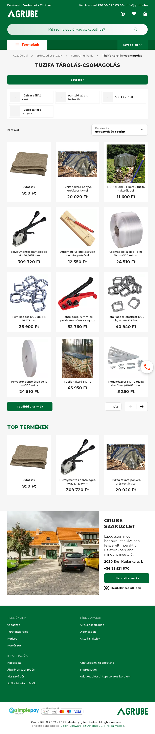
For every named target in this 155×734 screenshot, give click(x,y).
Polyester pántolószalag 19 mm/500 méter (29, 384)
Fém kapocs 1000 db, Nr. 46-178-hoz (29, 319)
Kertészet (14, 645)
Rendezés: (102, 129)
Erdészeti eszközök (49, 56)
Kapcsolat (14, 662)
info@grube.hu (137, 5)
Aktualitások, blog (92, 624)
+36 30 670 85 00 (111, 5)
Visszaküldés (16, 676)
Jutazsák (29, 188)
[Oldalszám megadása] (111, 408)
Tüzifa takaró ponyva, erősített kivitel (77, 189)
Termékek (27, 44)
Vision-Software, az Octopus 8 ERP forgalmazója (92, 725)
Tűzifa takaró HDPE (77, 382)
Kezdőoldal (20, 56)
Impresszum (88, 669)
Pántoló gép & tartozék (78, 98)
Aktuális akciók (90, 638)
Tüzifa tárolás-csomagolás (122, 56)
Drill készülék (124, 98)
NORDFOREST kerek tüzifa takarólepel (126, 189)
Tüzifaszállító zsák (31, 98)
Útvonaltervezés (127, 579)
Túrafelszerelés (17, 631)
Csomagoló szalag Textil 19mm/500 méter (125, 254)
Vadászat (13, 624)
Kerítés (12, 638)
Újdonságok (88, 631)
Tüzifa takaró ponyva (31, 112)
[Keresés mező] (77, 29)
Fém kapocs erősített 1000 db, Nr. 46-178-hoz (126, 319)
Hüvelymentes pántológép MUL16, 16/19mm (29, 254)
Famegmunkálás (82, 56)
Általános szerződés (21, 669)
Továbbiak (132, 44)
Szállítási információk (21, 683)
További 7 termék (30, 407)
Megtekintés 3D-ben (122, 589)
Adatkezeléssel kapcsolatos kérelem (105, 676)
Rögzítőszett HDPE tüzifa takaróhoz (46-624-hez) (126, 384)
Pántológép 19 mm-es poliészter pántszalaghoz (77, 319)
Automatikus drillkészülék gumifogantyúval (77, 254)
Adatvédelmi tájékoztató (97, 662)
